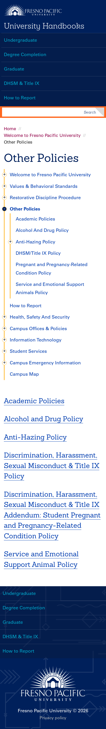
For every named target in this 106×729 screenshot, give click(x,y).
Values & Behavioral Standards (43, 186)
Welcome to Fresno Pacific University (42, 135)
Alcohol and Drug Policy (43, 418)
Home (10, 128)
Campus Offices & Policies (38, 328)
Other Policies (25, 209)
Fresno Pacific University (45, 711)
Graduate (14, 69)
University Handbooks (44, 26)
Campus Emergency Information (45, 363)
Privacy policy (53, 717)
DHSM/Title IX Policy (38, 253)
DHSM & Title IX (21, 83)
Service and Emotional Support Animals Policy (50, 288)
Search (90, 112)
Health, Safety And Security (40, 317)
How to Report (20, 98)
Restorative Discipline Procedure (45, 197)
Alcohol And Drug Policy (42, 230)
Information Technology (35, 340)
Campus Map (24, 374)
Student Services (28, 351)
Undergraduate (20, 40)
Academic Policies (35, 219)
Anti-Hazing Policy (35, 242)
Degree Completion (25, 54)
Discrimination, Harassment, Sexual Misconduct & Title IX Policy (51, 465)
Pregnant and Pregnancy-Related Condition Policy (51, 269)
